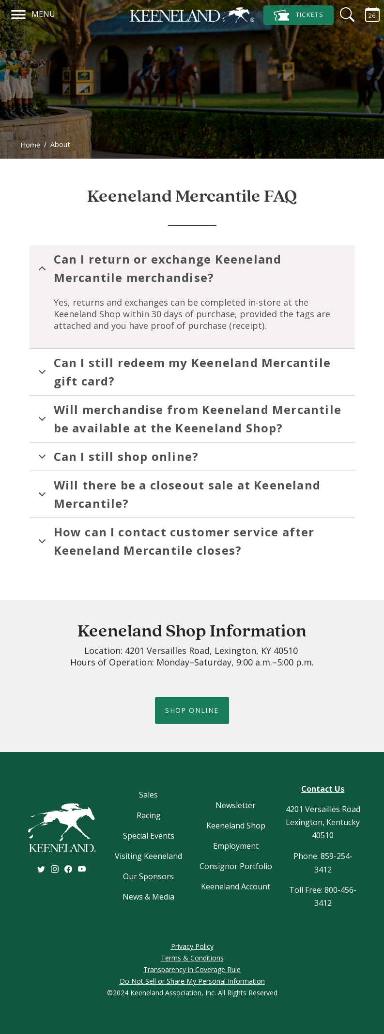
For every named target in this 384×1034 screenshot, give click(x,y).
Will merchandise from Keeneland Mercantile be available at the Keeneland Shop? (188, 418)
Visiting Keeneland (148, 856)
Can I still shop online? (117, 459)
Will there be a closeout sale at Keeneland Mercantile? (178, 494)
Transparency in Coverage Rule (192, 969)
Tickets (298, 15)
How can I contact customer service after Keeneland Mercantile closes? (175, 541)
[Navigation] (18, 13)
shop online (191, 710)
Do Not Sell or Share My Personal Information (192, 981)
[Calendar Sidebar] (366, 14)
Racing (149, 815)
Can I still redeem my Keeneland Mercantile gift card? (183, 372)
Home (30, 144)
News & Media (148, 896)
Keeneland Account (235, 886)
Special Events (148, 835)
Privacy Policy (192, 946)
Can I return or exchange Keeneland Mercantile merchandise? (158, 268)
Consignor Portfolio (236, 866)
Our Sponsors (148, 876)
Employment (236, 846)
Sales (148, 794)
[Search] (341, 14)
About (60, 144)
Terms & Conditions (192, 957)
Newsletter (235, 805)
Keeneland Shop (235, 825)
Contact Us (322, 788)
